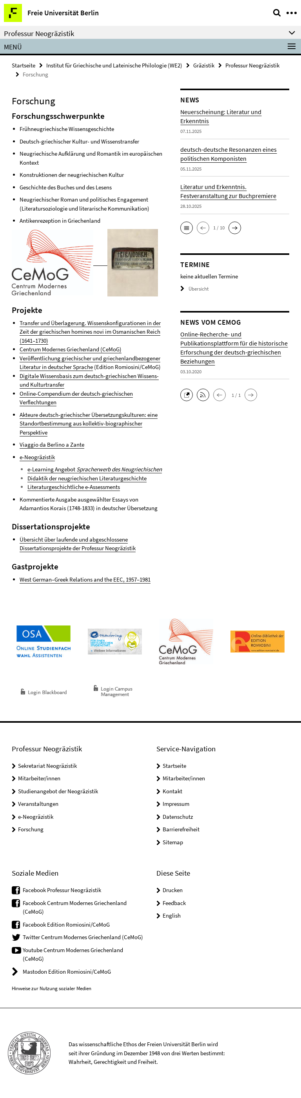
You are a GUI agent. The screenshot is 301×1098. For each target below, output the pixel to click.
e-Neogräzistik (37, 457)
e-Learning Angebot (51, 469)
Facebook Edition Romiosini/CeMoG (66, 924)
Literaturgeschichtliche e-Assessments (73, 487)
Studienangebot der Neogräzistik (58, 791)
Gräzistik (203, 65)
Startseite (23, 65)
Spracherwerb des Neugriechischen (119, 469)
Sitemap (173, 842)
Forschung (31, 829)
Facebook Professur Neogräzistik (62, 890)
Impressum (176, 803)
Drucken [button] (173, 890)
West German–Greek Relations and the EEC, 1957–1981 (85, 579)
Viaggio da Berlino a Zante (52, 444)
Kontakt (172, 791)
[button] (186, 228)
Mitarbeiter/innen (39, 778)
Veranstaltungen (38, 803)
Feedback (174, 903)
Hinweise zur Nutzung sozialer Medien (51, 988)
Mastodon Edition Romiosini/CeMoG (67, 971)
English (172, 915)
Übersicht (194, 288)
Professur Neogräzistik (252, 65)
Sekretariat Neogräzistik (47, 765)
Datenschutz (178, 816)
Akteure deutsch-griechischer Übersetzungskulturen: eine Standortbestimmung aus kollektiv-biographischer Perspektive (89, 423)
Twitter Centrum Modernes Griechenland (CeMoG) (83, 937)
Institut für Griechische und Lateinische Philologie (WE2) (114, 65)
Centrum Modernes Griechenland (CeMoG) (70, 349)
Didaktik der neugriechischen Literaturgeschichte (87, 478)
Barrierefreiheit (181, 829)
